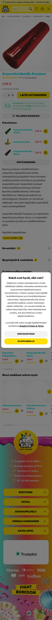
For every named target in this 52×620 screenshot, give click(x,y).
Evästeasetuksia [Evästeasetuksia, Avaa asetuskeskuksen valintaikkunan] (26, 334)
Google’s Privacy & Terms (31, 326)
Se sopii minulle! (26, 341)
